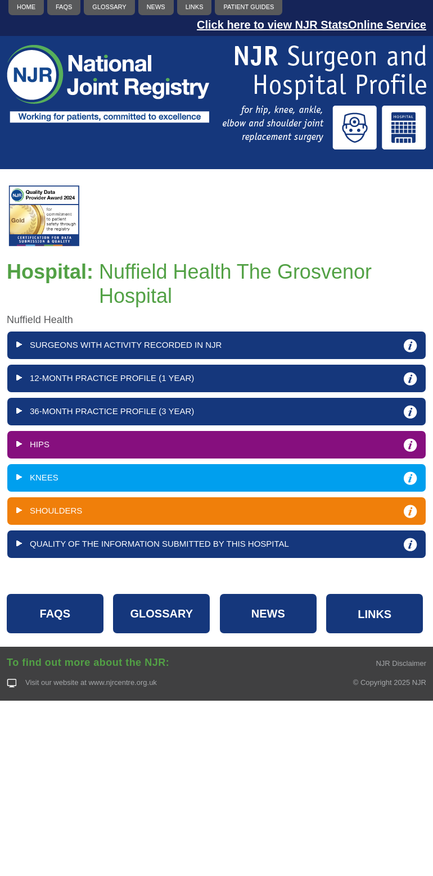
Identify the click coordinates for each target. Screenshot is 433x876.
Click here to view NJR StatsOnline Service (311, 25)
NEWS (268, 613)
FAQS (55, 613)
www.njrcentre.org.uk (122, 682)
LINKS (374, 614)
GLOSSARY (161, 613)
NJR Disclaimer (401, 663)
